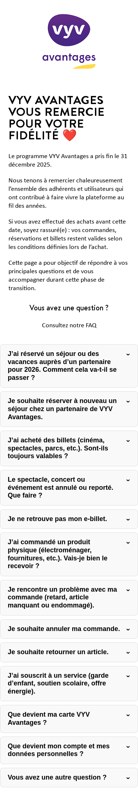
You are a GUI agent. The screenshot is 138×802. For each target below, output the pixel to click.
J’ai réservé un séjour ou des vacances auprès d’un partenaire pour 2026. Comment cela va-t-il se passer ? (62, 365)
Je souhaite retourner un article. (58, 652)
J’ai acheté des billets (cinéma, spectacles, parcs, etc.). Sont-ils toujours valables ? (58, 448)
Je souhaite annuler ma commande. (64, 628)
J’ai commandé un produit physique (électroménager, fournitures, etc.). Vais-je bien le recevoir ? (57, 554)
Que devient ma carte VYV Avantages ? (49, 718)
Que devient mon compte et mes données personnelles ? (59, 750)
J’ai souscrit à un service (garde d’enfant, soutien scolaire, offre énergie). (58, 683)
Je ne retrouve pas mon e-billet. (57, 519)
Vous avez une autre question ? (57, 777)
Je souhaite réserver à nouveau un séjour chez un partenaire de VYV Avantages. (62, 408)
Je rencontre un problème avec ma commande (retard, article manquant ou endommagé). (62, 597)
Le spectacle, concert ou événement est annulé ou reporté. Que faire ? (60, 487)
